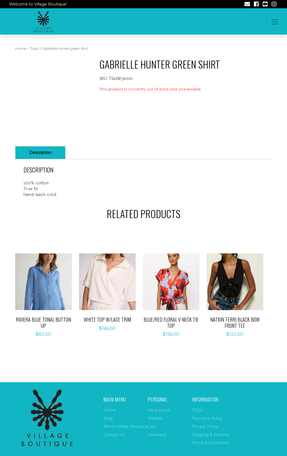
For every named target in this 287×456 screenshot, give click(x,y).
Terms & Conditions (210, 442)
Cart (152, 426)
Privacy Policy (205, 426)
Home (21, 48)
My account (159, 410)
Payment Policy (207, 418)
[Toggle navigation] (275, 21)
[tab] (40, 152)
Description (40, 152)
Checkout (157, 434)
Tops (34, 48)
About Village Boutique (125, 426)
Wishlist (155, 418)
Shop (108, 418)
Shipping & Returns (210, 434)
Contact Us (114, 434)
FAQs (197, 410)
